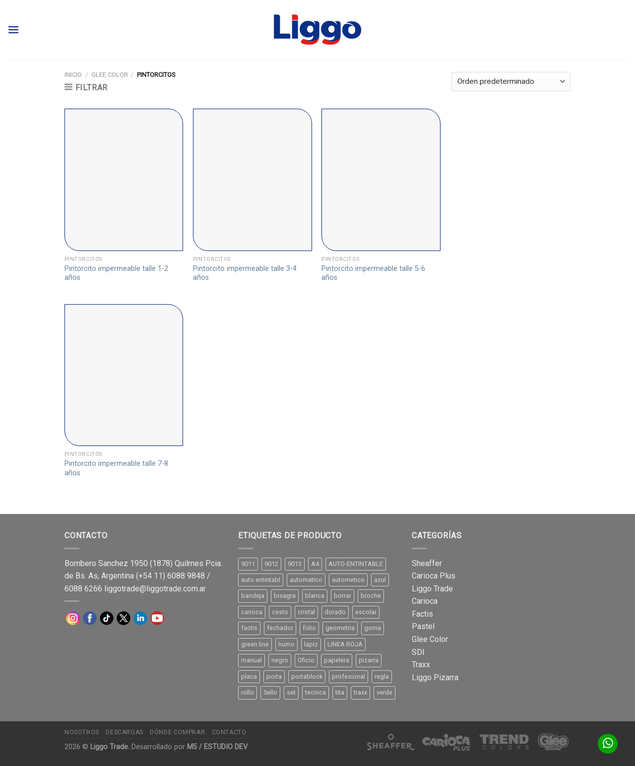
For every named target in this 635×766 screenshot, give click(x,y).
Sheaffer (427, 563)
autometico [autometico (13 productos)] (348, 579)
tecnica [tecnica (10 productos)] (315, 692)
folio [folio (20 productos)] (309, 628)
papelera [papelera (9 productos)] (336, 660)
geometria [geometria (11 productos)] (340, 628)
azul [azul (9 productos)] (380, 579)
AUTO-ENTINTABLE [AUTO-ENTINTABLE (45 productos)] (355, 564)
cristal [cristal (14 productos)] (306, 612)
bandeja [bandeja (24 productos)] (252, 595)
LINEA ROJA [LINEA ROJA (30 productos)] (345, 644)
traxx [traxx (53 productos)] (360, 692)
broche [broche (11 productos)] (371, 595)
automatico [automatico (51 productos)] (306, 579)
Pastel (423, 626)
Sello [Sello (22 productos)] (270, 692)
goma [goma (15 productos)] (372, 628)
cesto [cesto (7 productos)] (280, 612)
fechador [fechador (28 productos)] (280, 628)
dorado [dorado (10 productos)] (335, 612)
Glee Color (109, 74)
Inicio (73, 74)
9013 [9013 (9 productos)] (295, 564)
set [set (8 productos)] (291, 692)
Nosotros (81, 732)
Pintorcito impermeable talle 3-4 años (245, 273)
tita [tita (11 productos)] (339, 692)
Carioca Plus (433, 575)
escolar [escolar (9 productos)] (366, 612)
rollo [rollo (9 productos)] (247, 692)
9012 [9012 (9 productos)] (271, 564)
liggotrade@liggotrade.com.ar (155, 588)
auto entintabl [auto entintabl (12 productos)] (260, 579)
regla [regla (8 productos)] (382, 676)
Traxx (421, 664)
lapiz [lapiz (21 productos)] (311, 644)
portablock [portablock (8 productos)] (306, 676)
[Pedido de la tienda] (511, 81)
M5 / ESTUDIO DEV (217, 747)
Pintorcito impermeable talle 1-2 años (116, 273)
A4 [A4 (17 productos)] (315, 564)
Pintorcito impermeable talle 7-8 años (116, 468)
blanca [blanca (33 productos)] (314, 595)
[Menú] (13, 29)
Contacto (229, 732)
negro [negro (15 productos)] (279, 660)
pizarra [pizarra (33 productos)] (369, 660)
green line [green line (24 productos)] (255, 644)
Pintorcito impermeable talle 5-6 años (373, 273)
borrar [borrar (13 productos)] (342, 595)
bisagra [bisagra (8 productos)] (285, 595)
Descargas (124, 732)
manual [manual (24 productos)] (251, 660)
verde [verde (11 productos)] (384, 692)
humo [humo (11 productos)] (286, 644)
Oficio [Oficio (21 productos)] (306, 660)
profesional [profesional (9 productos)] (348, 676)
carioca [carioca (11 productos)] (251, 612)
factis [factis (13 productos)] (249, 628)
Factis (422, 614)
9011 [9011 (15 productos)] (248, 564)
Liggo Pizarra (435, 677)
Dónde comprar (177, 732)
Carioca (425, 601)
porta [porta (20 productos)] (274, 676)
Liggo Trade (432, 588)
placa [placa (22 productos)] (249, 676)
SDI (418, 652)
